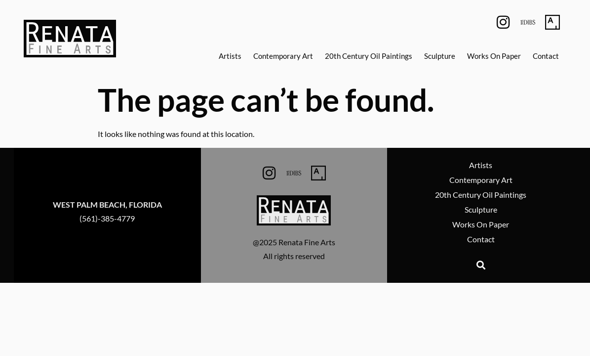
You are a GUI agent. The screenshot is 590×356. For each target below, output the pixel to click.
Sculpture (439, 55)
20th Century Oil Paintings (368, 55)
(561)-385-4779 (107, 218)
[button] (480, 265)
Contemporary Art (283, 55)
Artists (230, 55)
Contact (546, 55)
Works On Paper (494, 55)
